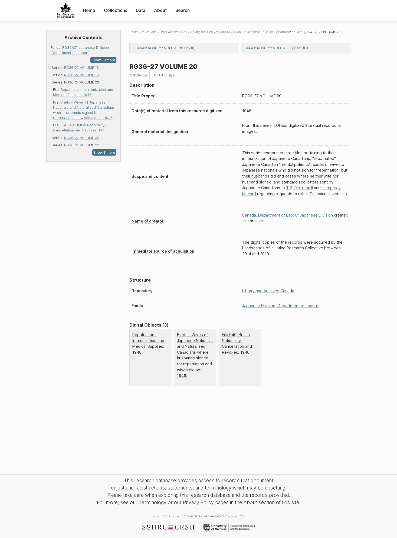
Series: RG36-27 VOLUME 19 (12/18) (163, 48)
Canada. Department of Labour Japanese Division (287, 215)
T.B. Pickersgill (299, 187)
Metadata (138, 74)
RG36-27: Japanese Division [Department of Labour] (269, 32)
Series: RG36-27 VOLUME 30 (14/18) (277, 48)
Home (89, 10)
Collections (115, 10)
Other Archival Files (173, 32)
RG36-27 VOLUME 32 (81, 145)
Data (140, 10)
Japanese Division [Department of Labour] (281, 305)
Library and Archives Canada (210, 32)
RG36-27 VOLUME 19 (81, 75)
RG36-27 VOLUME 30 (81, 138)
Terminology (163, 74)
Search (182, 10)
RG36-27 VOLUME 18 (81, 68)
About (160, 10)
